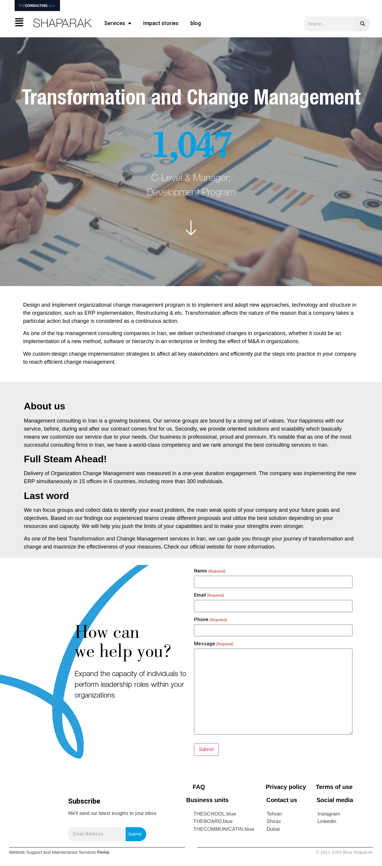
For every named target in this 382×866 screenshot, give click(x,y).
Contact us (281, 800)
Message (213, 643)
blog (195, 23)
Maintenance (65, 852)
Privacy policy (286, 787)
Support (34, 852)
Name (209, 571)
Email (209, 595)
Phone (210, 619)
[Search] (362, 23)
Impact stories (160, 23)
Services (117, 23)
